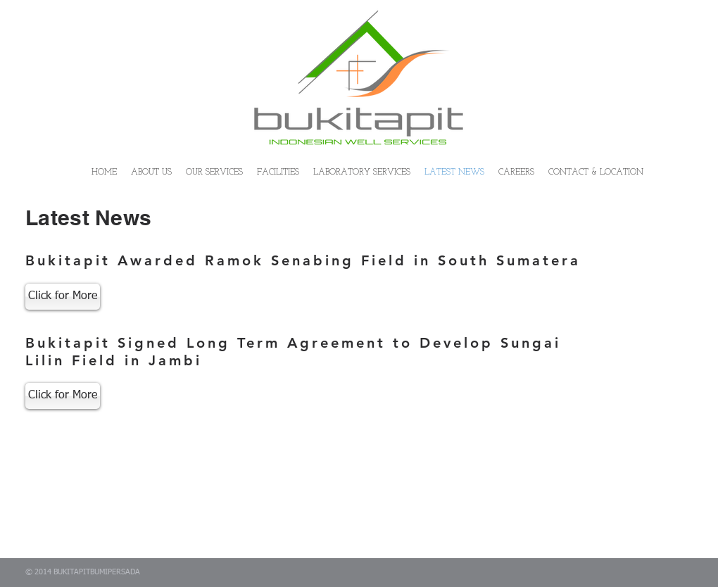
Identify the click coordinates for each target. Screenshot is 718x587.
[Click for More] (62, 297)
